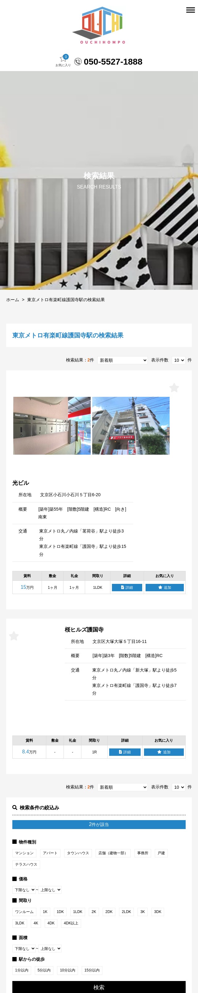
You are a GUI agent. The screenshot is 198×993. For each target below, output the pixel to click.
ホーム (12, 319)
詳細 (127, 608)
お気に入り (63, 81)
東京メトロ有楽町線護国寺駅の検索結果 (66, 319)
